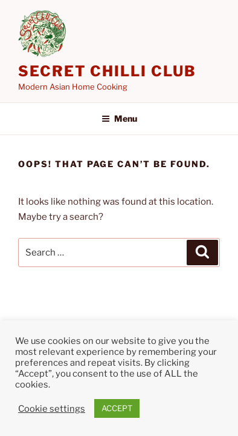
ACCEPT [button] (116, 408)
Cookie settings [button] (51, 408)
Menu (119, 118)
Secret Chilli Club (107, 71)
